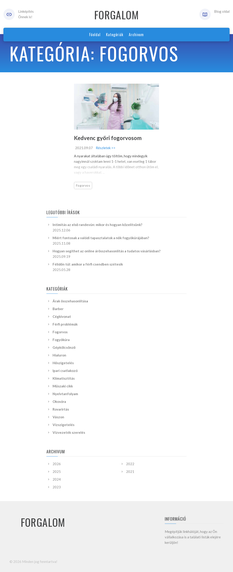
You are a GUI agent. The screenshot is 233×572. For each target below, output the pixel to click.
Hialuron (59, 355)
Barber (58, 309)
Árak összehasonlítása (70, 301)
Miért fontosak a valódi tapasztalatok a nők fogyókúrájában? (101, 238)
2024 (57, 479)
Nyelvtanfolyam (65, 394)
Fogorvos (83, 185)
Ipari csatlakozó (65, 371)
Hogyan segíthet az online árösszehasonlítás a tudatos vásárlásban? (106, 251)
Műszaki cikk (63, 386)
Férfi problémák (65, 324)
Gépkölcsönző (64, 347)
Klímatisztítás (64, 378)
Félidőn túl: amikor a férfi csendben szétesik (88, 264)
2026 (57, 464)
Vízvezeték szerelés (69, 432)
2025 (57, 471)
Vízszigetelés (63, 425)
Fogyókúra (61, 340)
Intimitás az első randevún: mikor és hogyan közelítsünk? (97, 225)
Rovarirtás (61, 409)
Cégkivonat (62, 316)
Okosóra (59, 401)
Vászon (58, 417)
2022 (130, 464)
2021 (130, 471)
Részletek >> (105, 148)
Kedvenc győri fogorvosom (108, 138)
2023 (57, 487)
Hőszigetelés (63, 363)
